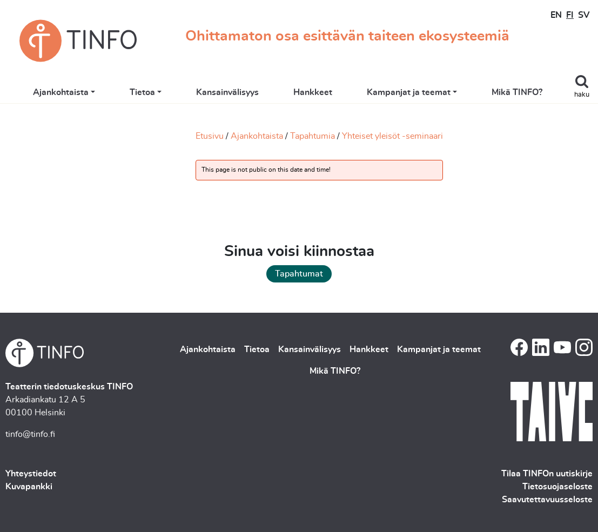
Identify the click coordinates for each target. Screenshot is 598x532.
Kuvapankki (28, 486)
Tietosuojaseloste (557, 486)
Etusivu (210, 136)
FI (570, 15)
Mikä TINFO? (528, 93)
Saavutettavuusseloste (547, 499)
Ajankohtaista (72, 93)
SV (583, 15)
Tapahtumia (312, 136)
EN (556, 15)
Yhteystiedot (30, 473)
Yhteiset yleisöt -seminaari (392, 136)
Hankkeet (324, 93)
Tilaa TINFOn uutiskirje (547, 473)
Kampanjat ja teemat (420, 93)
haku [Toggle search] (581, 94)
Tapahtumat (299, 274)
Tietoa (153, 93)
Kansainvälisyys (238, 93)
